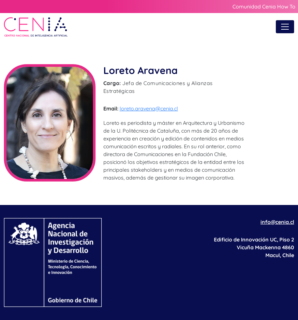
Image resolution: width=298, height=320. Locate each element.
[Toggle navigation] (285, 26)
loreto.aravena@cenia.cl (149, 108)
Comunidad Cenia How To (263, 6)
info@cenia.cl (277, 222)
